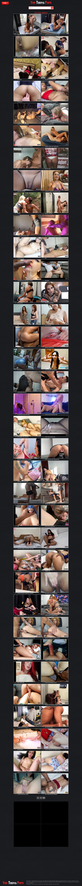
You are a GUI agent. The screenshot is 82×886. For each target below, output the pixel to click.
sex (52, 146)
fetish (18, 34)
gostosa (19, 459)
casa (56, 34)
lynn (57, 146)
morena (24, 236)
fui (47, 169)
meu (21, 34)
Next (44, 797)
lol (21, 101)
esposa (19, 593)
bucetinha (50, 34)
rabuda (58, 660)
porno (46, 772)
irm (56, 682)
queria (29, 459)
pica (29, 414)
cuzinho (26, 638)
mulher (52, 236)
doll (46, 347)
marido (31, 146)
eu (23, 124)
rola (53, 124)
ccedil (46, 101)
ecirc (24, 794)
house (27, 146)
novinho (49, 236)
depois (20, 370)
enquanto (52, 526)
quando (21, 303)
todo (27, 481)
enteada (28, 772)
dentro (56, 101)
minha (46, 34)
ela (23, 34)
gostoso (56, 236)
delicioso (50, 749)
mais (48, 280)
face (18, 682)
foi (49, 79)
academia (51, 303)
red (18, 437)
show (21, 682)
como (20, 79)
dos (54, 548)
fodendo (53, 705)
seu (54, 437)
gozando (19, 191)
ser (52, 213)
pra (25, 34)
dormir (20, 57)
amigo (22, 548)
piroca (52, 481)
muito (22, 347)
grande (51, 79)
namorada (26, 124)
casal (27, 794)
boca (24, 481)
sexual (49, 459)
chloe (50, 146)
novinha (19, 548)
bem (55, 79)
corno (22, 146)
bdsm (18, 615)
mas (50, 213)
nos (52, 370)
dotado (53, 660)
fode (60, 236)
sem (50, 504)
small (55, 146)
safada (20, 437)
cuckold (19, 146)
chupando (49, 124)
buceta (55, 191)
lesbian (46, 146)
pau (48, 303)
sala (59, 34)
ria (57, 638)
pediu (52, 548)
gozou (27, 727)
